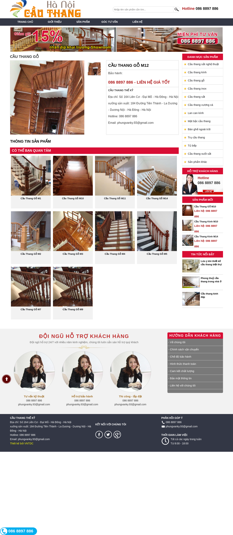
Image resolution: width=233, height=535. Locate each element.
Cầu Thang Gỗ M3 (73, 254)
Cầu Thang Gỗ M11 (115, 198)
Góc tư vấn (109, 21)
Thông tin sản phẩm (30, 141)
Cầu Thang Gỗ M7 (31, 309)
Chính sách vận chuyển (184, 349)
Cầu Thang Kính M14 (206, 236)
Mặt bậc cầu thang (199, 121)
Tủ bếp (192, 145)
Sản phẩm (83, 21)
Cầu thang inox (197, 88)
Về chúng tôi (177, 342)
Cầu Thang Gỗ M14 (157, 198)
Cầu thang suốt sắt (199, 153)
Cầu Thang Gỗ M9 (73, 309)
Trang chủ (25, 21)
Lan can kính (196, 113)
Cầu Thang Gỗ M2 (31, 254)
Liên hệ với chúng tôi (183, 385)
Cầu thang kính (197, 72)
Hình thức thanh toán (183, 363)
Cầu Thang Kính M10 (206, 221)
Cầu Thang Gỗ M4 (115, 254)
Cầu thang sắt (196, 96)
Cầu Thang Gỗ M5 (157, 254)
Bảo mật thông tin (181, 378)
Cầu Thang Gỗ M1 (31, 198)
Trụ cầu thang (196, 137)
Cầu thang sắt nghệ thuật (203, 64)
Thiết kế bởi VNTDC (21, 443)
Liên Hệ (137, 21)
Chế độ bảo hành (180, 356)
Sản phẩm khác (197, 161)
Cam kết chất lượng (182, 371)
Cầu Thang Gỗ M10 (205, 206)
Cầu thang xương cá (200, 104)
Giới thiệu (54, 21)
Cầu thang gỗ (196, 80)
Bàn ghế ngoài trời (199, 129)
